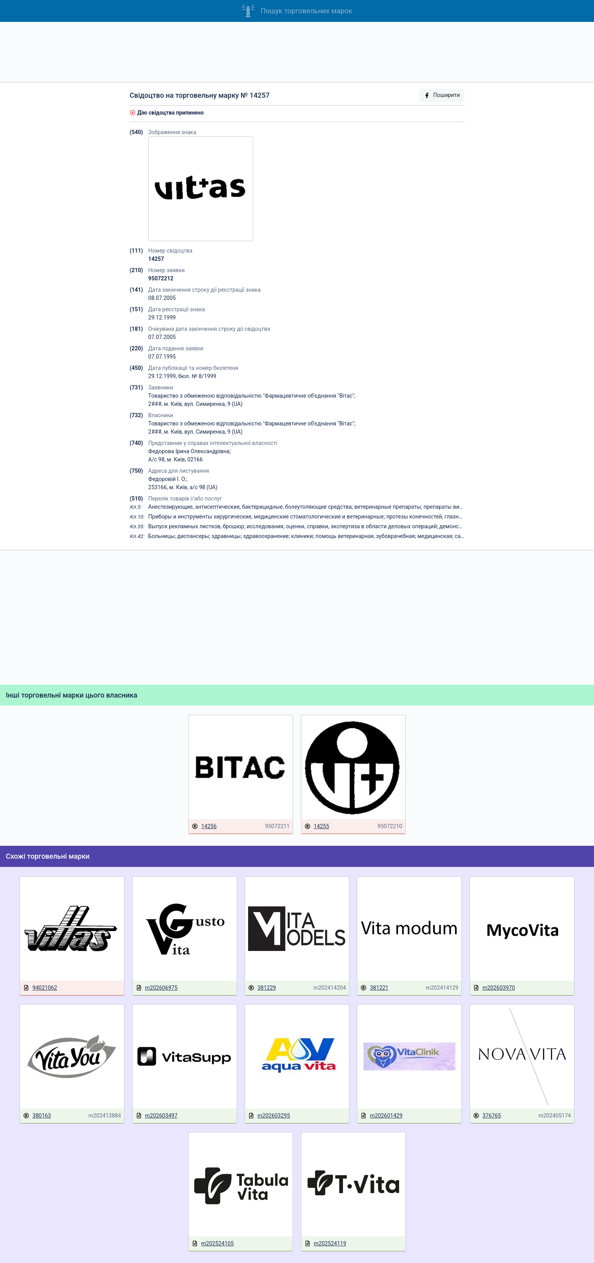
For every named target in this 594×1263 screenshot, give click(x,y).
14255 (316, 826)
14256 (204, 826)
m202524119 (325, 1243)
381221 (374, 988)
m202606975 (157, 988)
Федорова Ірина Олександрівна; (189, 451)
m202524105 (213, 1243)
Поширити (442, 95)
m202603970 (494, 988)
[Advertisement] (297, 52)
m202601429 (381, 1115)
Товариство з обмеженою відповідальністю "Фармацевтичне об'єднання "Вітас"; (251, 396)
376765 (487, 1115)
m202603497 (157, 1115)
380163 (37, 1115)
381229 (262, 988)
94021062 (40, 988)
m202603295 (269, 1115)
